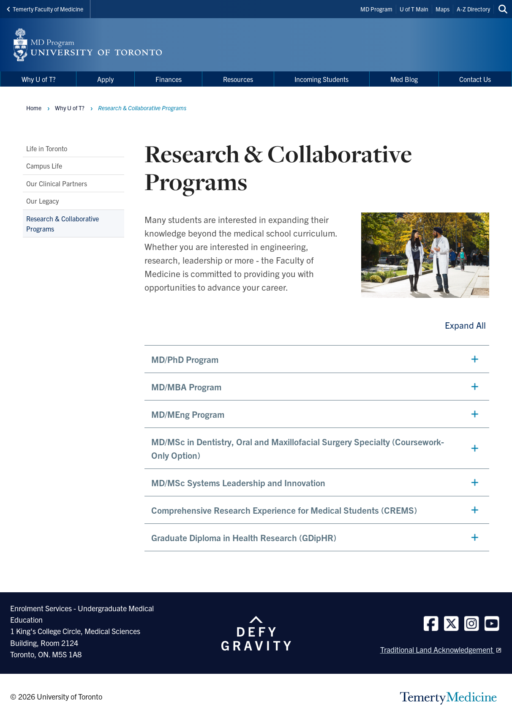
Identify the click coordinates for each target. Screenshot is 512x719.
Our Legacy (42, 200)
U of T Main (414, 9)
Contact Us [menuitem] (475, 79)
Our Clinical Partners (56, 183)
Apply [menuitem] (105, 79)
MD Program (376, 9)
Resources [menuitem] (238, 79)
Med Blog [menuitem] (404, 79)
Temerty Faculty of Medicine (45, 9)
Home (33, 108)
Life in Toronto (46, 148)
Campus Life (44, 165)
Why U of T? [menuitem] (39, 79)
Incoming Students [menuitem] (321, 79)
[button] (316, 359)
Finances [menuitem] (168, 79)
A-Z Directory (473, 9)
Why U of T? (69, 108)
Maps (442, 9)
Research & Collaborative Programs (62, 223)
